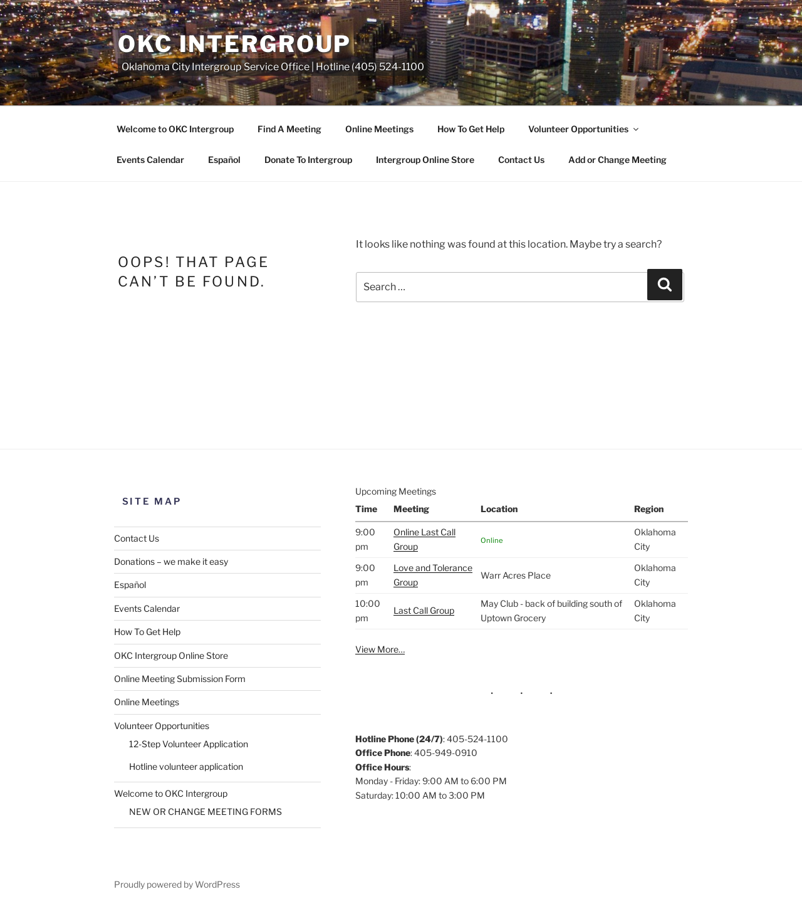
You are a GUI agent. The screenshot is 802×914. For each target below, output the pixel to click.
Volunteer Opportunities (584, 128)
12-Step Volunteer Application (188, 743)
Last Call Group (423, 610)
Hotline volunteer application (186, 766)
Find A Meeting (289, 128)
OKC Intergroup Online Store (171, 655)
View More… (380, 649)
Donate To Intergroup (308, 159)
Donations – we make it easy (171, 561)
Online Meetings (379, 128)
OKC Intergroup (235, 44)
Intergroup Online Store (425, 159)
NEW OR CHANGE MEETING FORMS (205, 811)
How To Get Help (470, 128)
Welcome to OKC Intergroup (175, 128)
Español (224, 159)
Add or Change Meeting (617, 159)
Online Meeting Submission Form (180, 678)
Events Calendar (150, 159)
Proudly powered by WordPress (177, 884)
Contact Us (521, 159)
